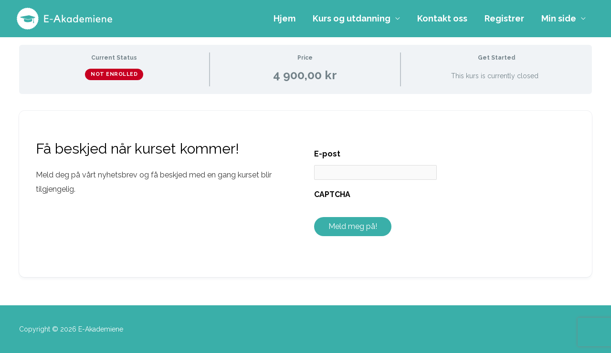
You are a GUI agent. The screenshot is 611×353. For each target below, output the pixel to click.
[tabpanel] (305, 194)
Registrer (504, 18)
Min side (558, 18)
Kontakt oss (442, 18)
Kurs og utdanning (351, 18)
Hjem (284, 18)
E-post (327, 153)
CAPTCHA (332, 194)
